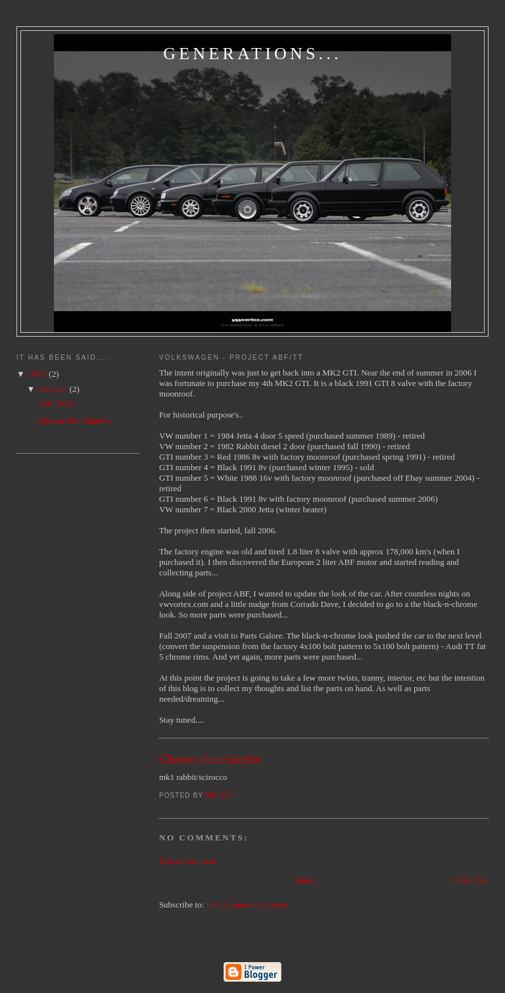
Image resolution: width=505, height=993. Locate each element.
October (55, 389)
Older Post (470, 880)
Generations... (252, 53)
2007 (39, 374)
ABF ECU (55, 403)
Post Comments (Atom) (246, 904)
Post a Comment (187, 861)
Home (305, 880)
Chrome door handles (74, 420)
